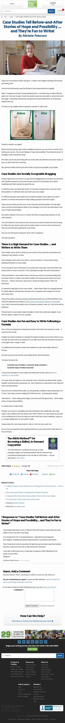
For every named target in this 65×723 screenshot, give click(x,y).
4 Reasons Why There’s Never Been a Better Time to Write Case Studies (30, 496)
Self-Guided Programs (17, 672)
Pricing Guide (30, 669)
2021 (5, 17)
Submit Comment (32, 606)
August (11, 17)
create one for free (48, 587)
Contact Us (21, 689)
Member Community (39, 692)
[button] (12, 4)
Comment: (19, 590)
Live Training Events (16, 674)
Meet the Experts (46, 669)
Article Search (30, 667)
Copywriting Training (17, 669)
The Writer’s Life (19, 507)
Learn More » (20, 458)
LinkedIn (45, 474)
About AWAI (44, 665)
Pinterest (35, 474)
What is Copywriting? (24, 694)
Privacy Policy (12, 719)
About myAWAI (37, 689)
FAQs (19, 692)
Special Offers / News (17, 676)
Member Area (37, 687)
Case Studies (45, 677)
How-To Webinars (31, 672)
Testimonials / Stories (47, 674)
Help (19, 687)
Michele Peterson (18, 503)
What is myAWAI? (23, 696)
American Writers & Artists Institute (38, 716)
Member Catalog (38, 699)
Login (35, 701)
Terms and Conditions (24, 719)
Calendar (36, 694)
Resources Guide (31, 665)
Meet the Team (45, 672)
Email (53, 474)
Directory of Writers (47, 679)
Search (51, 11)
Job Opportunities (38, 696)
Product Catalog (15, 667)
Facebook (15, 474)
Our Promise (44, 667)
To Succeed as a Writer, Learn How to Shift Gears (23, 499)
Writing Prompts (30, 674)
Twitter (25, 474)
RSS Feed (45, 719)
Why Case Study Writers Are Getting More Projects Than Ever (27, 492)
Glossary (28, 677)
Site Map (38, 719)
